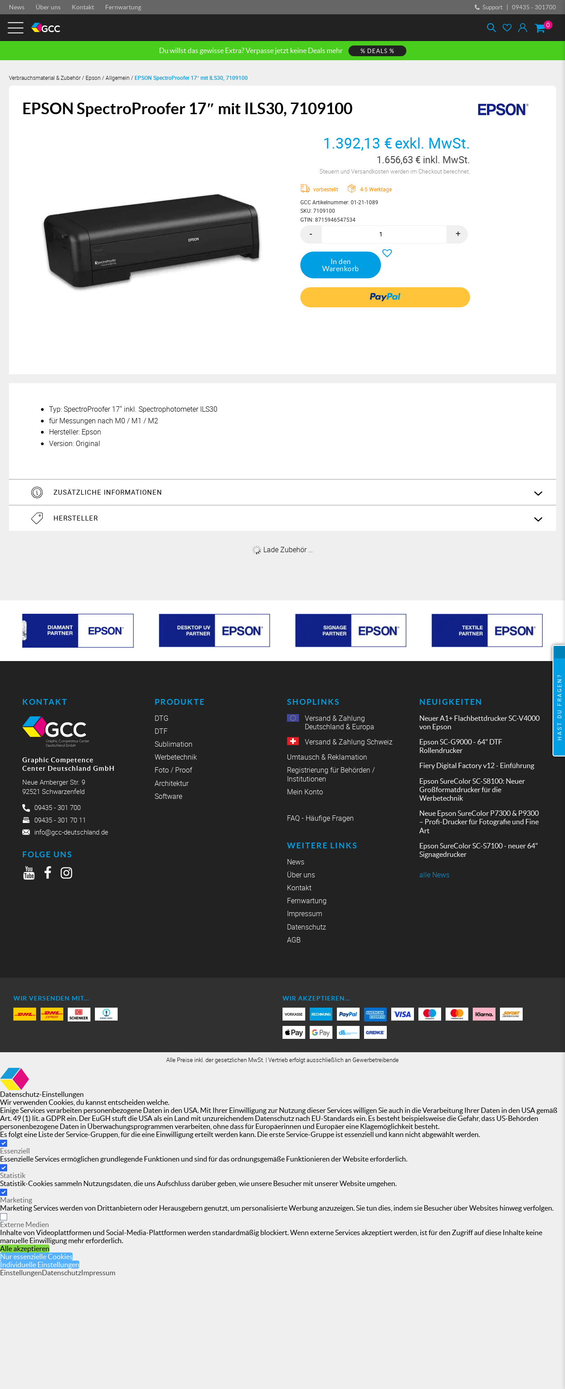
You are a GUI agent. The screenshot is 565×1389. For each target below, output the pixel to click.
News (17, 7)
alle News (434, 875)
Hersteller (75, 517)
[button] (385, 251)
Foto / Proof (173, 770)
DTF (161, 731)
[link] (385, 297)
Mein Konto (305, 792)
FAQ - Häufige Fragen (320, 818)
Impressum (304, 913)
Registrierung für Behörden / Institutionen (331, 774)
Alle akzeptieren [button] (24, 1248)
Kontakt (83, 7)
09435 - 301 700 (57, 807)
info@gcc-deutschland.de (71, 831)
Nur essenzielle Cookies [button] (36, 1257)
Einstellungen (21, 1273)
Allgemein (118, 77)
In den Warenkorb (340, 265)
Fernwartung (123, 7)
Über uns (48, 7)
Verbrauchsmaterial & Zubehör (45, 77)
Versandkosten (370, 171)
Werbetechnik (176, 757)
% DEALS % (377, 51)
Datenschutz (306, 927)
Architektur (171, 783)
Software (168, 796)
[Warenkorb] (540, 28)
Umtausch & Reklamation (327, 757)
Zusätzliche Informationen (107, 492)
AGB (294, 940)
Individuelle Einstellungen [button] (39, 1265)
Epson (93, 77)
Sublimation (173, 744)
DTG (161, 718)
